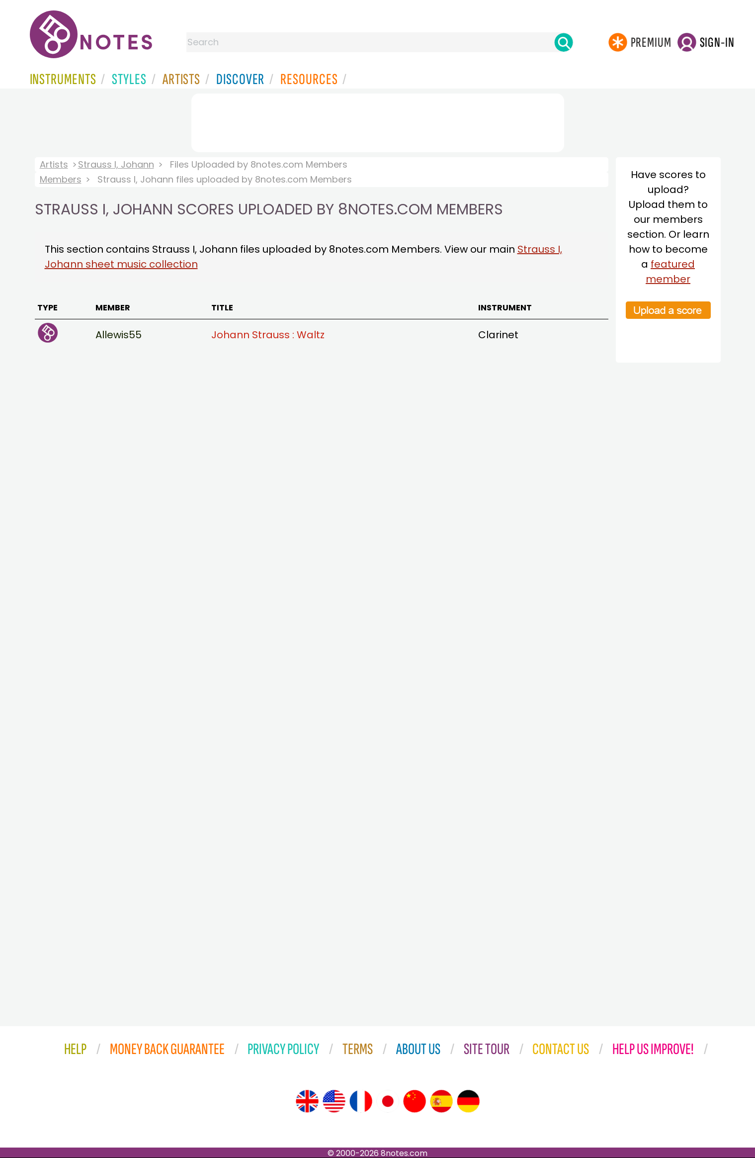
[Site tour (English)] (307, 1101)
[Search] (563, 42)
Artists (54, 164)
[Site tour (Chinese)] (414, 1101)
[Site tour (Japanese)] (387, 1101)
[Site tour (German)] (468, 1101)
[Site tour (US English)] (334, 1101)
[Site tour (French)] (360, 1101)
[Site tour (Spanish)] (441, 1101)
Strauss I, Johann (116, 164)
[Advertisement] (378, 120)
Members (61, 179)
